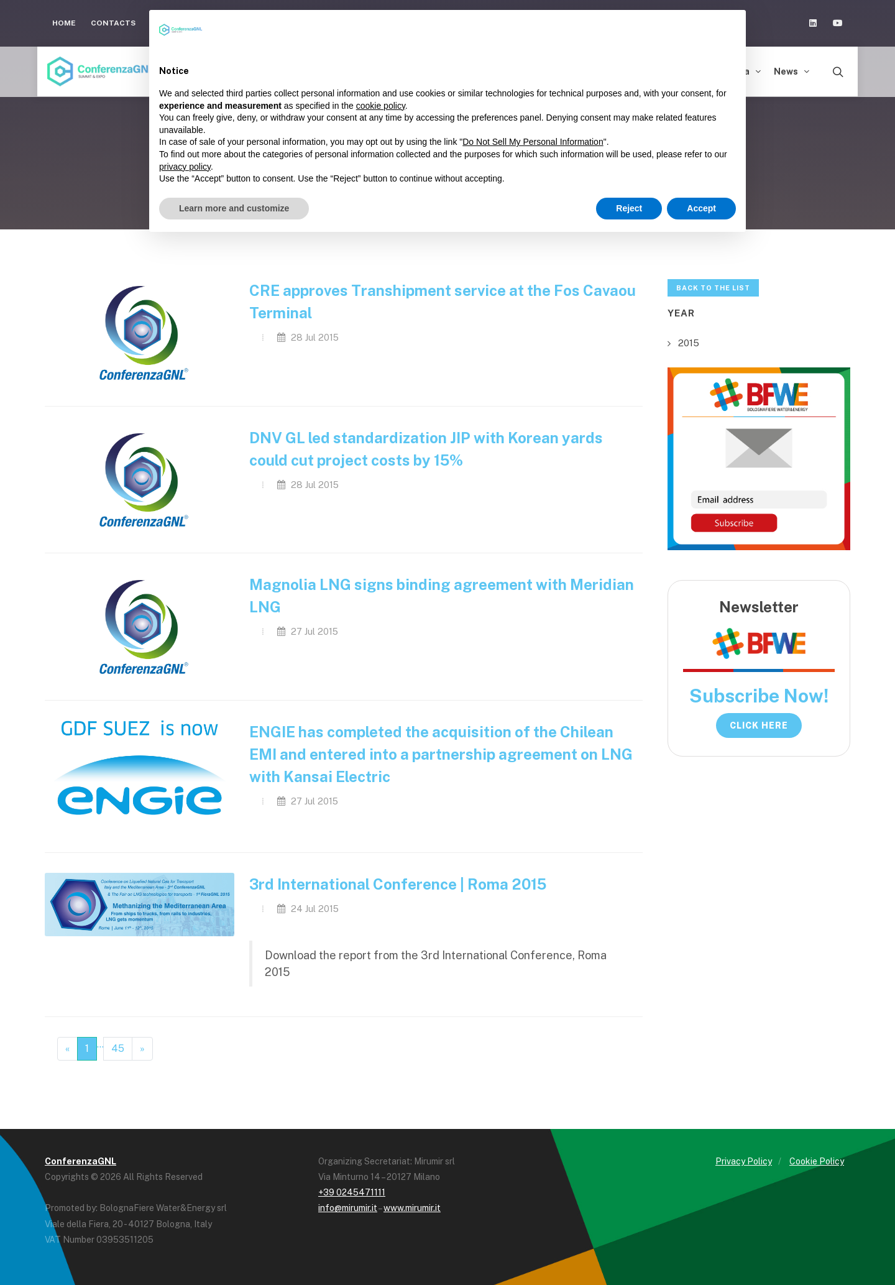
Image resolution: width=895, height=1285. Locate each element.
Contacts (113, 23)
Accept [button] (701, 208)
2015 (688, 343)
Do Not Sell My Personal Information (532, 142)
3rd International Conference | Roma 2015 (397, 884)
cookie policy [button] (380, 106)
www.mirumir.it (412, 1208)
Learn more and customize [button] (234, 208)
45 (117, 1048)
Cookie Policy (816, 1161)
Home (64, 23)
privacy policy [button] (185, 167)
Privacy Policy (743, 1161)
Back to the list (713, 288)
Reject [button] (629, 208)
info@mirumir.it (347, 1208)
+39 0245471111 (351, 1192)
